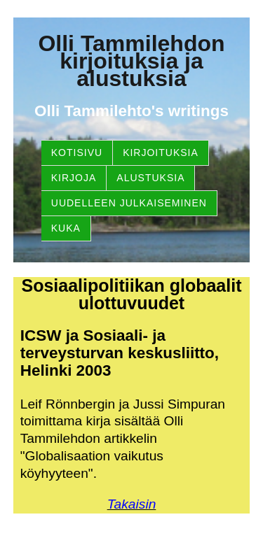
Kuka (66, 228)
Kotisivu (76, 152)
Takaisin (131, 504)
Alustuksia (150, 177)
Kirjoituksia (160, 152)
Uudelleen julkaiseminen (129, 202)
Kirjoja (74, 177)
